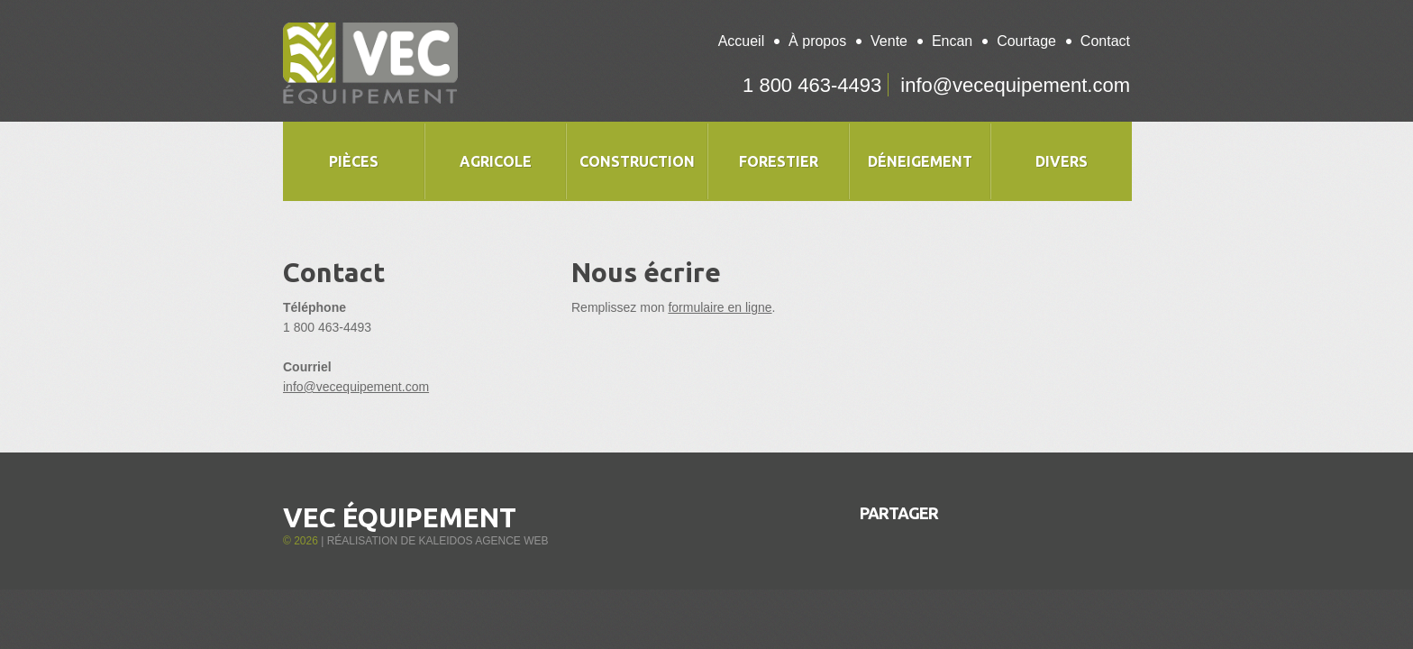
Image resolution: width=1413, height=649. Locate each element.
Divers (1061, 161)
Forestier (778, 161)
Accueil (741, 41)
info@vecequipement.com (1015, 85)
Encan (952, 41)
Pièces (353, 161)
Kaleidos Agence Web (483, 541)
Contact (1105, 41)
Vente (889, 41)
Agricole (496, 161)
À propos (817, 41)
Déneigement (920, 161)
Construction (637, 161)
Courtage (1026, 41)
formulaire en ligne (719, 307)
